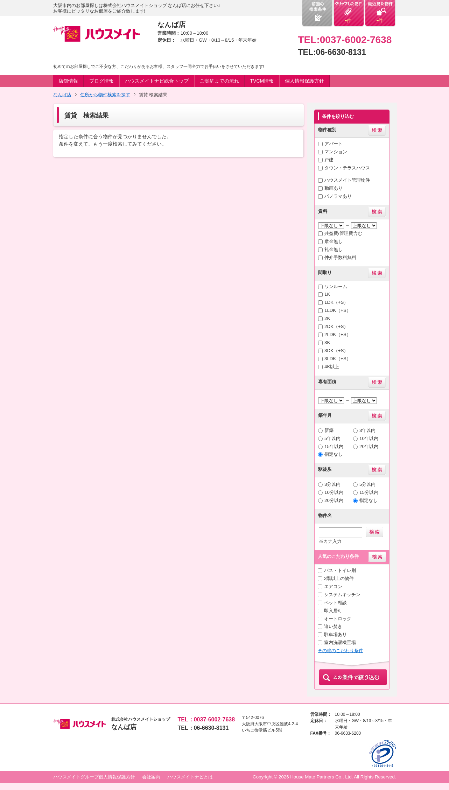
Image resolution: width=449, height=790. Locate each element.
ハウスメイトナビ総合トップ (157, 81)
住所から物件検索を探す (105, 94)
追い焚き (333, 626)
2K (327, 318)
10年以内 (368, 438)
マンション (335, 151)
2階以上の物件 (339, 578)
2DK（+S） (336, 326)
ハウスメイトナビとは (190, 776)
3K (327, 342)
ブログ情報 (101, 81)
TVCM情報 (262, 81)
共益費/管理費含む (343, 233)
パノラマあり (338, 196)
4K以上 (331, 366)
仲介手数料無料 (340, 257)
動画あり (333, 188)
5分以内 (367, 484)
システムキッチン (342, 594)
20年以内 (368, 446)
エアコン (333, 586)
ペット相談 (335, 602)
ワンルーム (335, 286)
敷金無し (333, 241)
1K (327, 294)
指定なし (333, 454)
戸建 (329, 159)
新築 (329, 430)
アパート (333, 143)
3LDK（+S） (337, 358)
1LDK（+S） (337, 310)
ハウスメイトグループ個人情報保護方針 (94, 776)
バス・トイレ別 (340, 570)
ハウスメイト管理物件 (347, 180)
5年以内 (332, 438)
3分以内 (332, 484)
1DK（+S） (336, 302)
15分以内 (368, 492)
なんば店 (62, 94)
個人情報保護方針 (304, 81)
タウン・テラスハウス (347, 167)
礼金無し (333, 249)
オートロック (337, 618)
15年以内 (333, 446)
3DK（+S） (336, 350)
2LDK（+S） (337, 334)
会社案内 (151, 776)
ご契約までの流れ (219, 81)
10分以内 (333, 492)
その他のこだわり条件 (340, 650)
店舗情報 (68, 81)
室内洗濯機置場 (340, 642)
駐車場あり (335, 634)
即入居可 (333, 610)
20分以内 (333, 500)
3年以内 (367, 430)
